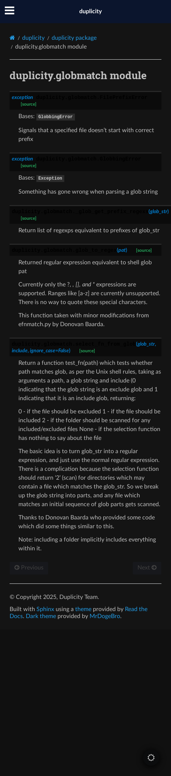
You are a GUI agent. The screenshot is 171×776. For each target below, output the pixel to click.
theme (83, 609)
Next (147, 568)
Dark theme (41, 616)
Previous (28, 568)
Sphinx (45, 609)
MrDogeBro (105, 616)
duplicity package (74, 38)
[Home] (12, 38)
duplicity (90, 11)
